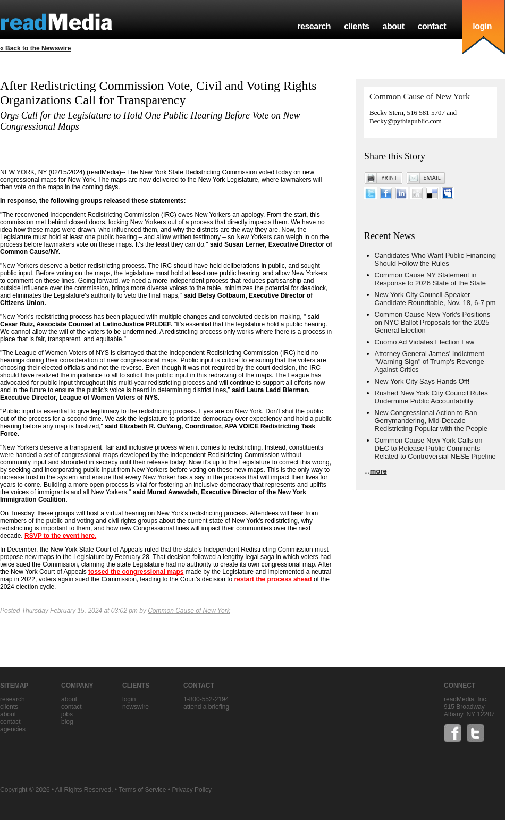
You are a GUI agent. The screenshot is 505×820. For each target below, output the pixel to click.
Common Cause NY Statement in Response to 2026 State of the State (430, 279)
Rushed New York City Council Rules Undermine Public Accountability (431, 397)
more (378, 471)
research (314, 26)
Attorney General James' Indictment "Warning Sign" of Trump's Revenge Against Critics (429, 362)
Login (129, 699)
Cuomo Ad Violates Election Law (425, 342)
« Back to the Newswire (35, 48)
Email (425, 178)
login (482, 26)
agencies (13, 729)
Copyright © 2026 (25, 789)
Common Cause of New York (189, 610)
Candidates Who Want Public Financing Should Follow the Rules (435, 259)
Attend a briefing (206, 707)
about (393, 26)
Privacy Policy (192, 789)
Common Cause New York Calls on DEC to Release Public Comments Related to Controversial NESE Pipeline (435, 448)
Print (383, 178)
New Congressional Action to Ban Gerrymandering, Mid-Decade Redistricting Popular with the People (431, 421)
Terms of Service (142, 789)
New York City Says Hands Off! (422, 381)
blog (67, 721)
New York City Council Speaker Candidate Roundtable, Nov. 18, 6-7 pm (435, 299)
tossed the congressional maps (135, 572)
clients (356, 26)
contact (432, 26)
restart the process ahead (273, 579)
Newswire (135, 707)
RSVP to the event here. (60, 535)
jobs (67, 714)
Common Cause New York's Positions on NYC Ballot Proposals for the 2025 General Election (433, 322)
